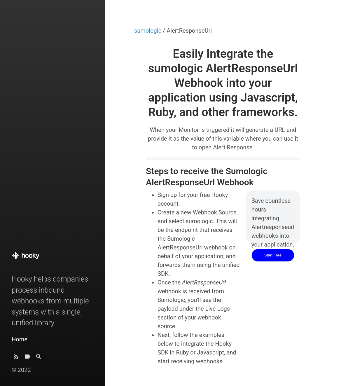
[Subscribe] (16, 358)
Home (19, 339)
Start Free (272, 255)
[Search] (38, 358)
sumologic (148, 30)
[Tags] (27, 358)
